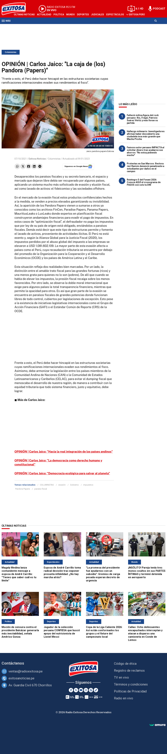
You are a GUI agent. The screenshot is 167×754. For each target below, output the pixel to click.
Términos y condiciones (131, 684)
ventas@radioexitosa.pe (26, 671)
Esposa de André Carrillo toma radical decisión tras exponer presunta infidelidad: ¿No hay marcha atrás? (62, 572)
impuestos (88, 485)
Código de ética (125, 664)
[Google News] (91, 690)
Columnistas (10, 52)
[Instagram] (86, 690)
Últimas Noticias (24, 14)
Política (59, 14)
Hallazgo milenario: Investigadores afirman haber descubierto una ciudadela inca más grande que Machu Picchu (146, 135)
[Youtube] (81, 690)
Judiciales (97, 14)
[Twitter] (76, 690)
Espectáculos (115, 14)
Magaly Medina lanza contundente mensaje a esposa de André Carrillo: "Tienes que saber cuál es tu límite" (19, 574)
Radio (32, 27)
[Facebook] (71, 690)
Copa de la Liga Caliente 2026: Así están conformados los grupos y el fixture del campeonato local (104, 632)
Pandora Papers (22, 489)
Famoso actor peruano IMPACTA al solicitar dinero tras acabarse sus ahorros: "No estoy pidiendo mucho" (145, 151)
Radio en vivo (123, 698)
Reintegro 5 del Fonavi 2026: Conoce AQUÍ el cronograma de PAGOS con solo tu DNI (144, 182)
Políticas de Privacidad (130, 691)
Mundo (70, 14)
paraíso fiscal (40, 489)
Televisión (20, 27)
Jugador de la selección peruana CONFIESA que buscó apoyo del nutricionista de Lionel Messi (62, 632)
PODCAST (159, 8)
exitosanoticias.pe (21, 678)
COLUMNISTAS (47, 485)
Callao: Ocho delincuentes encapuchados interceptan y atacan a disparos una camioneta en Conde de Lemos (145, 634)
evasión (62, 485)
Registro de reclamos (129, 670)
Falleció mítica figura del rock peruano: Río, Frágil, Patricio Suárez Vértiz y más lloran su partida (143, 119)
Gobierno (74, 485)
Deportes (83, 14)
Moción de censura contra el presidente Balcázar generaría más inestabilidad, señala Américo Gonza (20, 632)
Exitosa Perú (137, 14)
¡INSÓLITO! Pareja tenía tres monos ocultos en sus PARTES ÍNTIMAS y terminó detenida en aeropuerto (146, 572)
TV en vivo (121, 677)
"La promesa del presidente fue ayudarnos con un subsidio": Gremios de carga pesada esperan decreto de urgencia (103, 574)
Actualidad (44, 14)
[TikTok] (96, 690)
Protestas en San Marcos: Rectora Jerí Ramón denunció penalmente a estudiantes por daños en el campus (145, 167)
